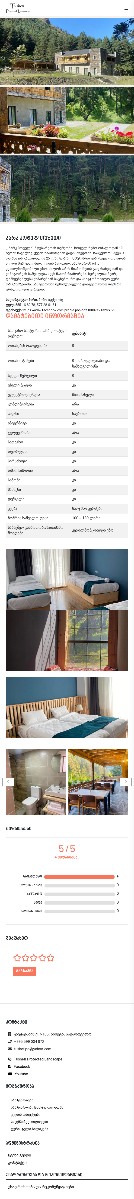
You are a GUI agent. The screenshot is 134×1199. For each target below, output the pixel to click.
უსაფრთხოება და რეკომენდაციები (41, 1187)
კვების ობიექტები (26, 1114)
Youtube (18, 1074)
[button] (8, 782)
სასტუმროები (22, 1100)
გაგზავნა (24, 971)
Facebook (19, 1066)
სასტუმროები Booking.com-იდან (37, 1107)
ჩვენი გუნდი (19, 1155)
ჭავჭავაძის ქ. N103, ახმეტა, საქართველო (49, 1034)
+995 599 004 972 (26, 1041)
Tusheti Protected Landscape (35, 1059)
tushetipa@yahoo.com (29, 1049)
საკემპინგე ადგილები (29, 1122)
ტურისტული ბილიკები (29, 1129)
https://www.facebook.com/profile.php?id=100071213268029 (69, 310)
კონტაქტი (17, 1162)
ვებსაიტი (79, 333)
